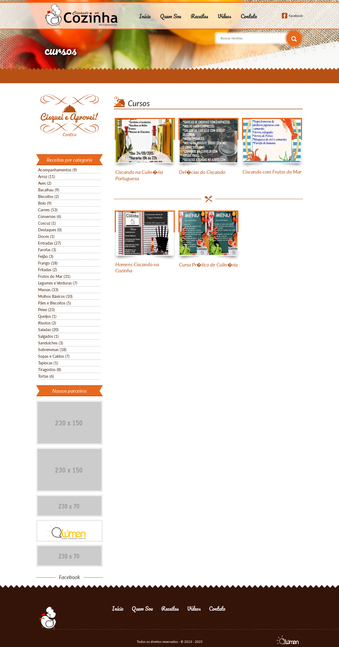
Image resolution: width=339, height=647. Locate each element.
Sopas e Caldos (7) (53, 356)
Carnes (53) (48, 209)
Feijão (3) (45, 256)
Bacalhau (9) (48, 189)
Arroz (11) (46, 176)
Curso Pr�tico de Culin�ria (208, 265)
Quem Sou (170, 16)
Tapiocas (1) (48, 363)
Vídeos (224, 16)
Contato (249, 16)
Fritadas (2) (47, 269)
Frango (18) (48, 263)
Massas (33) (48, 289)
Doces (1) (46, 236)
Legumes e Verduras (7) (57, 283)
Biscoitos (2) (48, 196)
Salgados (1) (48, 336)
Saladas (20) (48, 329)
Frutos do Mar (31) (54, 276)
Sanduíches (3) (50, 343)
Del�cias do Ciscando (202, 172)
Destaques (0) (50, 229)
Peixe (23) (46, 309)
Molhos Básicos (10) (55, 296)
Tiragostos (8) (49, 369)
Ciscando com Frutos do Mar (272, 172)
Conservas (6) (49, 216)
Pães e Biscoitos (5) (54, 303)
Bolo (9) (44, 203)
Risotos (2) (47, 323)
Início (145, 16)
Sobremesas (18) (52, 349)
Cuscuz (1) (47, 223)
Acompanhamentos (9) (57, 170)
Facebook (296, 16)
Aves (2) (44, 183)
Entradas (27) (49, 243)
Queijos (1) (47, 316)
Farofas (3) (47, 249)
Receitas (199, 16)
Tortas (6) (46, 376)
